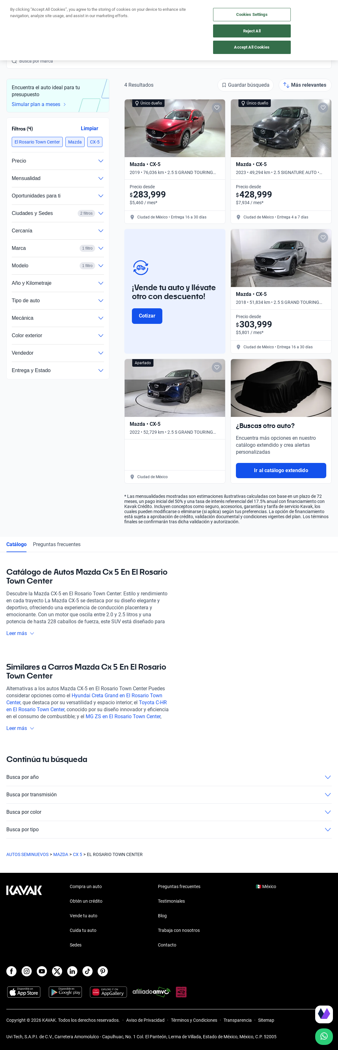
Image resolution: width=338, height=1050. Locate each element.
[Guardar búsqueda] (246, 85)
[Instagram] (27, 971)
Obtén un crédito (86, 901)
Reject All (252, 31)
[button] (37, 142)
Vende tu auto (83, 915)
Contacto (167, 944)
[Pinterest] (103, 971)
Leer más (20, 633)
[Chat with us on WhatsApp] (324, 1036)
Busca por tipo (169, 829)
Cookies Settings (252, 14)
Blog (162, 915)
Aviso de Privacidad (145, 1020)
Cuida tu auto (83, 930)
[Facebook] (11, 971)
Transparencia (238, 1020)
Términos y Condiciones (194, 1020)
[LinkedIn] (72, 971)
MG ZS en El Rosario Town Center (123, 716)
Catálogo (16, 544)
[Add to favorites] (217, 108)
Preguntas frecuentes (57, 544)
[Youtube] (42, 971)
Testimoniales (171, 901)
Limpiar (89, 128)
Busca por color (169, 812)
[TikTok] (87, 971)
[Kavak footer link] (24, 916)
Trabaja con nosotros (179, 930)
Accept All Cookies (251, 47)
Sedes (75, 944)
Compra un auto (86, 886)
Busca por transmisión (169, 794)
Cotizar (147, 316)
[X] (57, 971)
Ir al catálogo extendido (281, 470)
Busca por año (169, 777)
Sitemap (266, 1020)
